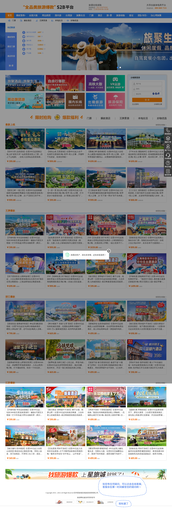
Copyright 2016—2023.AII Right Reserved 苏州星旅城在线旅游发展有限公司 (72, 493)
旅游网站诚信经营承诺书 (86, 497)
